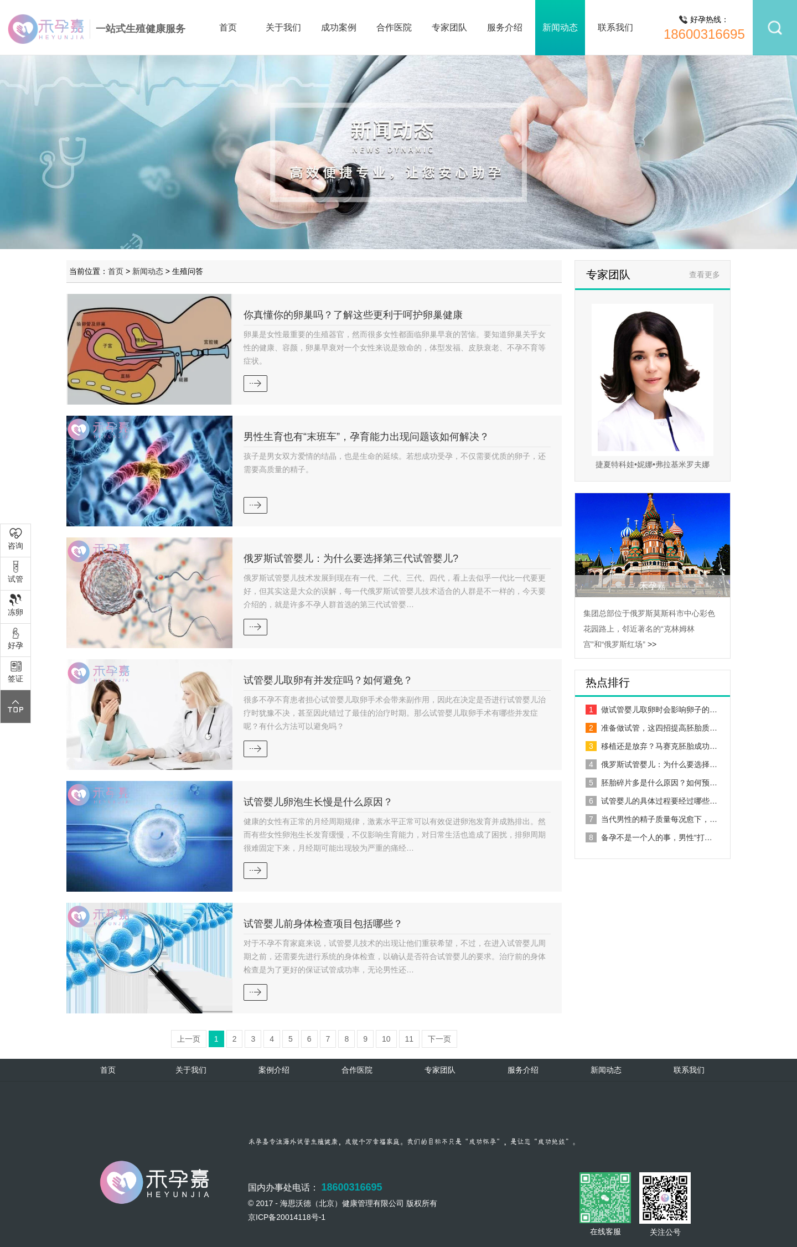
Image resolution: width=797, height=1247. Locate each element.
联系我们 (615, 27)
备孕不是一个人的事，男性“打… (649, 837)
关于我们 (283, 27)
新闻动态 (560, 27)
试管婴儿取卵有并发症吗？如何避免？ (328, 680)
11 (409, 1038)
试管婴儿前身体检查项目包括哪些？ (323, 923)
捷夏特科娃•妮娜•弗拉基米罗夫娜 (653, 464)
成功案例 (338, 27)
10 (386, 1038)
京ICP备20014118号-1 (286, 1217)
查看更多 (704, 274)
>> (652, 644)
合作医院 (394, 27)
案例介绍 (273, 1069)
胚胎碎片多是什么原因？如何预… (651, 782)
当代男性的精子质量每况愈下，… (651, 819)
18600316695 (704, 34)
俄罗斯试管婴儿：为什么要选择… (651, 764)
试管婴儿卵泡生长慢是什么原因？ (318, 802)
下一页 (439, 1038)
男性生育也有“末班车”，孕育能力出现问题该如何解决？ (366, 436)
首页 (228, 27)
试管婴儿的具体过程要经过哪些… (651, 800)
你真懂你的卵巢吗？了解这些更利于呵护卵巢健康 (353, 314)
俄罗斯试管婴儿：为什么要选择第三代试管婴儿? (351, 558)
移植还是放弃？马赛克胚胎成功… (651, 746)
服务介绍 (504, 27)
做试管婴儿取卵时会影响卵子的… (651, 709)
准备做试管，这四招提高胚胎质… (651, 727)
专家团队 (449, 27)
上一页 (188, 1038)
